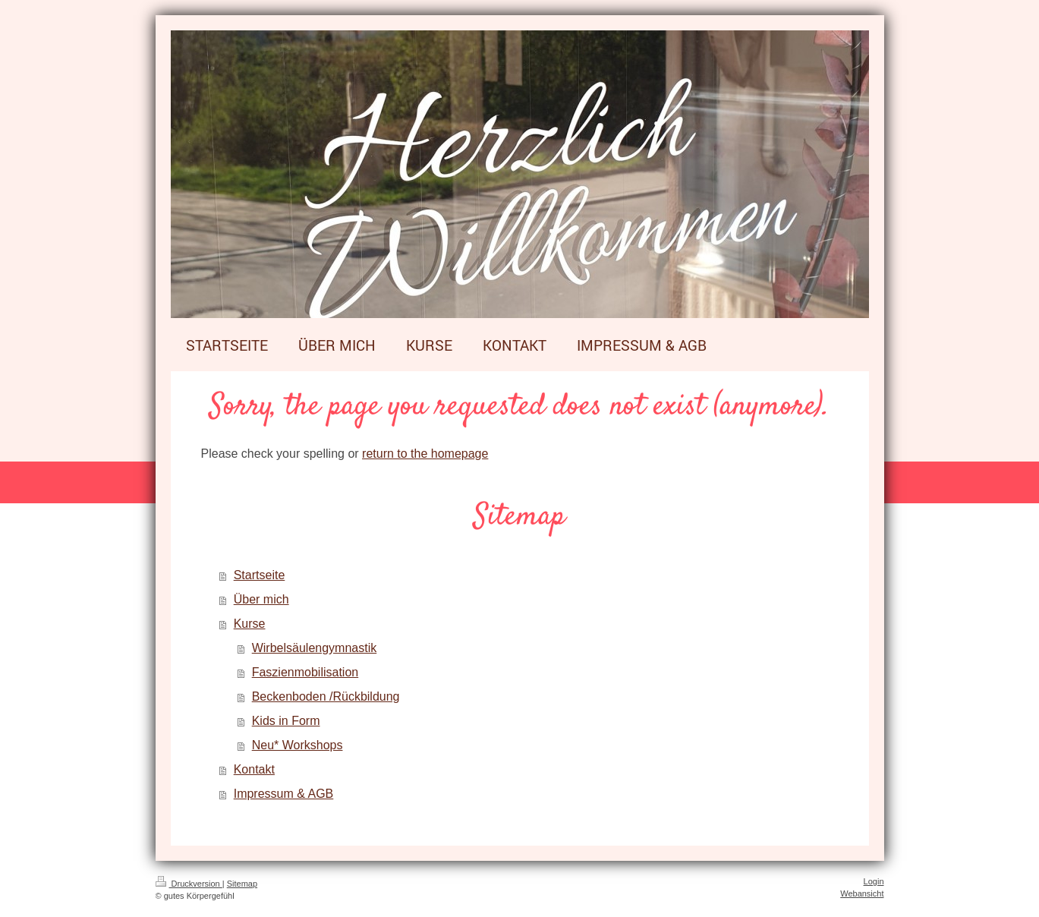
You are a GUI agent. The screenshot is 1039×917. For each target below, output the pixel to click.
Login (874, 881)
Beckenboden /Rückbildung (326, 696)
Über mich (261, 599)
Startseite (259, 575)
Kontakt (254, 769)
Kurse (250, 623)
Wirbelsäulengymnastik (314, 647)
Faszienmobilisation (305, 672)
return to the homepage (425, 453)
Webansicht (861, 893)
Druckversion (189, 883)
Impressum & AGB (284, 793)
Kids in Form (286, 720)
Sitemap (242, 883)
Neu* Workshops (297, 745)
